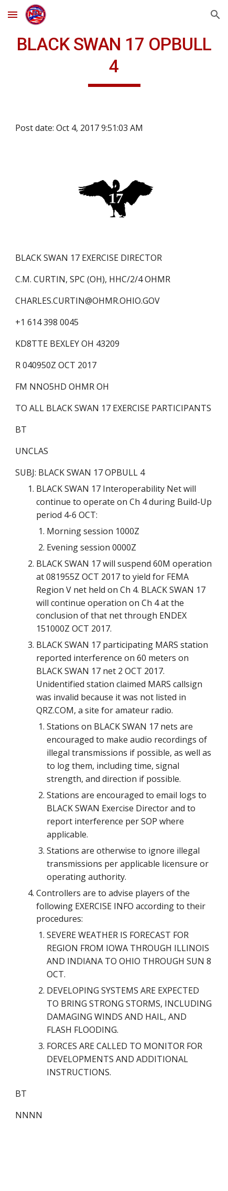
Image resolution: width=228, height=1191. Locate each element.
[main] (114, 60)
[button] (12, 14)
